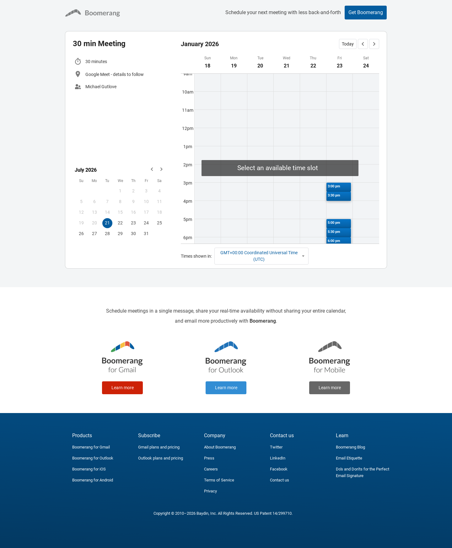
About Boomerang (220, 447)
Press (209, 458)
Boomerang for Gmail (91, 447)
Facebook (279, 469)
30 (133, 233)
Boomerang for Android (92, 480)
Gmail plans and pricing (159, 447)
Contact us (279, 480)
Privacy (210, 491)
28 (107, 233)
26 (81, 233)
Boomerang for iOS (89, 469)
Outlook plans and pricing (160, 458)
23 (133, 222)
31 (146, 233)
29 (120, 233)
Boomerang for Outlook (92, 458)
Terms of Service (219, 480)
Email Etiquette (349, 458)
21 (107, 222)
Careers (211, 469)
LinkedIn (277, 458)
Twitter (276, 447)
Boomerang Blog (350, 447)
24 (146, 222)
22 (120, 222)
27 (94, 233)
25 (159, 222)
